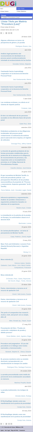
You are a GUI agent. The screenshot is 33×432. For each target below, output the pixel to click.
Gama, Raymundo (24, 278)
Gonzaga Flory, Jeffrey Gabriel (21, 143)
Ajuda (2, 430)
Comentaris (22, 430)
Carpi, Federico (16, 236)
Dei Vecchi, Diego (14, 281)
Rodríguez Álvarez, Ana (23, 46)
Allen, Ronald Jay (15, 321)
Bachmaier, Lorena (25, 223)
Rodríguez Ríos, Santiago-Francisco (19, 367)
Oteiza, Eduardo (25, 352)
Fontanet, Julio (26, 108)
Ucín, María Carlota (23, 265)
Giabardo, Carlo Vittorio (8, 265)
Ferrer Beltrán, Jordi (7, 190)
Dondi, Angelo (26, 236)
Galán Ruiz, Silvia (25, 124)
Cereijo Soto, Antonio (24, 407)
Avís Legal (7, 430)
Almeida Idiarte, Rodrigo (23, 396)
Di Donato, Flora (11, 278)
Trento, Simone (26, 281)
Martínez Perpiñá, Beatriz (22, 382)
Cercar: (3, 15)
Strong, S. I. (27, 252)
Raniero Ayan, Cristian (23, 208)
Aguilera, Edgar (26, 336)
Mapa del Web (14, 430)
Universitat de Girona (9, 427)
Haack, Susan (26, 321)
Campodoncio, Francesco (22, 267)
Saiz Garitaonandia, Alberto (22, 79)
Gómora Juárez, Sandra (22, 263)
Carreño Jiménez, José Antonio (21, 168)
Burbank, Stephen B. (12, 352)
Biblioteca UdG (19, 427)
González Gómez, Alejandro (22, 64)
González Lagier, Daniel (23, 190)
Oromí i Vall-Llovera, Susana (21, 294)
